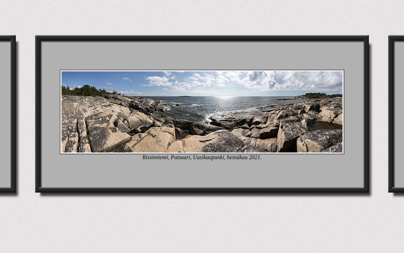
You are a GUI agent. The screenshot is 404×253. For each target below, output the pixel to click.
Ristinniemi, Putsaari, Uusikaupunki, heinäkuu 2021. (202, 157)
